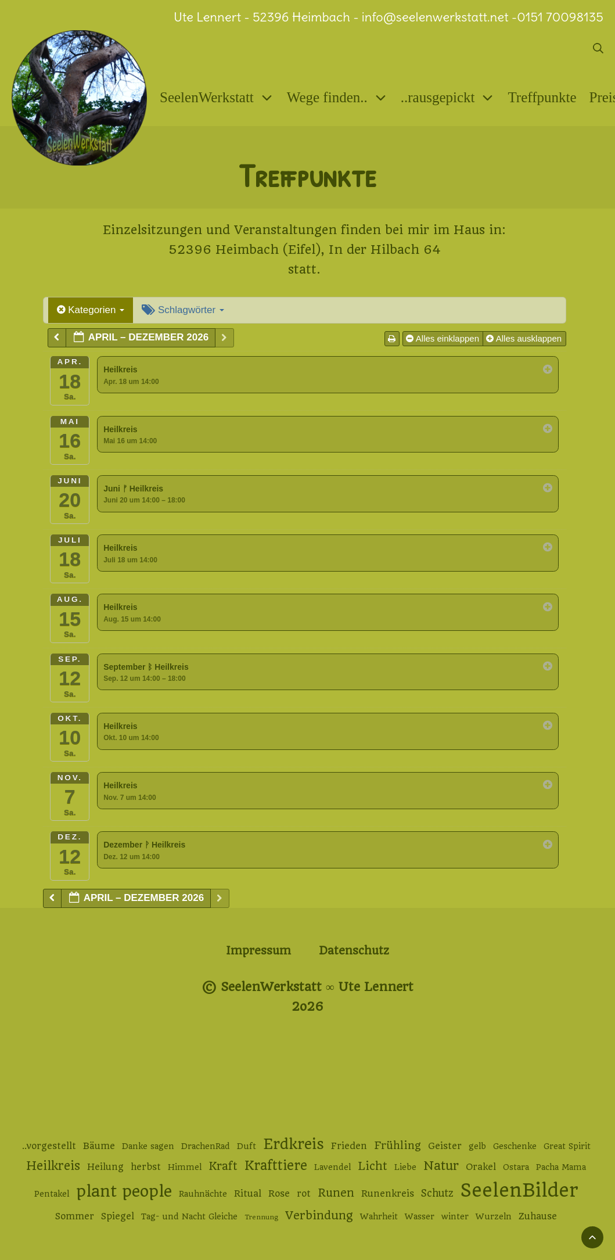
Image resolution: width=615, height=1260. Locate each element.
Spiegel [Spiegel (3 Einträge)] (117, 1216)
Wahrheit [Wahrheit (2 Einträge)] (379, 1216)
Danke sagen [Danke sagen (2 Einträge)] (148, 1146)
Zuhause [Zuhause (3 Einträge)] (538, 1216)
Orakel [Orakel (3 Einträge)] (481, 1167)
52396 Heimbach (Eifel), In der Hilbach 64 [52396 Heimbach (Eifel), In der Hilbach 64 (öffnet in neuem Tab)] (304, 249)
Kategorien (91, 309)
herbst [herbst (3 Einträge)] (146, 1167)
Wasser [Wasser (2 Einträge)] (419, 1216)
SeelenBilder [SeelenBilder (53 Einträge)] (519, 1190)
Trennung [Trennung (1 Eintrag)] (261, 1217)
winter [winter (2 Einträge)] (455, 1216)
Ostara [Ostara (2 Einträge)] (516, 1167)
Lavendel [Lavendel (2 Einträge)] (332, 1167)
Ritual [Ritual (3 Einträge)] (247, 1194)
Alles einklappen (443, 338)
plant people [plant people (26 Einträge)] (124, 1191)
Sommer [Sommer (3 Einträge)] (74, 1216)
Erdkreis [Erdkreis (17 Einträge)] (293, 1144)
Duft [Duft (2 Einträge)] (246, 1146)
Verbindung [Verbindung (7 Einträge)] (319, 1215)
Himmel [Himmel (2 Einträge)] (185, 1167)
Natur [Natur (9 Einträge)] (441, 1165)
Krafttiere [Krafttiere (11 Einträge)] (275, 1165)
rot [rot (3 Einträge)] (304, 1194)
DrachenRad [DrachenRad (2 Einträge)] (205, 1146)
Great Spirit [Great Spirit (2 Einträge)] (567, 1146)
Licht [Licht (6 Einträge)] (372, 1166)
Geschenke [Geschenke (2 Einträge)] (515, 1146)
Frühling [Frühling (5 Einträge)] (397, 1145)
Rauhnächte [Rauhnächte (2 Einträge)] (203, 1193)
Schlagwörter (183, 309)
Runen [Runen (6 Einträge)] (336, 1193)
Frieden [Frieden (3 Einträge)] (349, 1146)
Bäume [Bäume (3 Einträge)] (99, 1146)
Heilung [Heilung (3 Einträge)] (105, 1167)
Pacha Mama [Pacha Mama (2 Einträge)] (561, 1167)
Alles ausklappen (525, 338)
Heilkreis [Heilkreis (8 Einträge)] (53, 1166)
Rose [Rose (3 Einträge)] (279, 1194)
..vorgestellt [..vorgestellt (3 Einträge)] (49, 1146)
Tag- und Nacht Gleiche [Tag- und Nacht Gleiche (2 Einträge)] (189, 1216)
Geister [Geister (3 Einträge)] (445, 1146)
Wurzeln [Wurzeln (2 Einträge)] (494, 1216)
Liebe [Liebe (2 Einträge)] (405, 1167)
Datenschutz (354, 950)
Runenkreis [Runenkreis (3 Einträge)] (387, 1194)
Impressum (258, 950)
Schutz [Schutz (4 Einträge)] (437, 1193)
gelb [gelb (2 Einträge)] (477, 1146)
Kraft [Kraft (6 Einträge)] (223, 1166)
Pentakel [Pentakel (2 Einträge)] (51, 1193)
